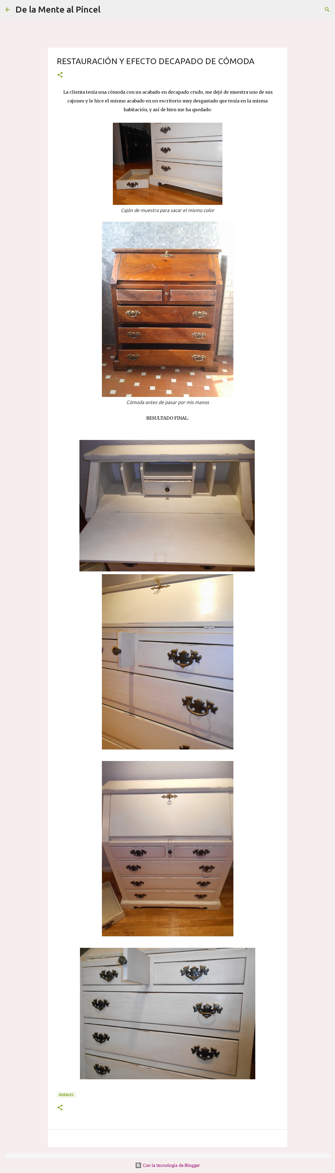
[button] (60, 75)
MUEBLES (66, 1095)
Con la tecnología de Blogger (167, 1165)
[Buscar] (108, 9)
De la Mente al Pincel (58, 9)
